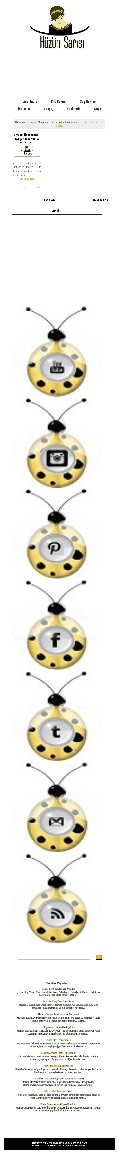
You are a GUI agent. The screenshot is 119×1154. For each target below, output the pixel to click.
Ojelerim (24, 108)
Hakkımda (74, 108)
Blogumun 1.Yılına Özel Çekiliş (58, 1026)
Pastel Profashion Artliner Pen (58, 1064)
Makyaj (48, 108)
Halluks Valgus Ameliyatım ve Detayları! (58, 1013)
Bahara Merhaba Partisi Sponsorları (58, 1052)
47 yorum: (36, 190)
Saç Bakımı (88, 101)
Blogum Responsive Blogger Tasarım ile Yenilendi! (25, 139)
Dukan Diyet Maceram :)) (58, 1039)
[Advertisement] (59, 74)
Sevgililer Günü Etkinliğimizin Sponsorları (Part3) (58, 1077)
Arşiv (97, 108)
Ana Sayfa (30, 101)
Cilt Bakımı (59, 101)
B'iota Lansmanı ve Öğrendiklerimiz (58, 1103)
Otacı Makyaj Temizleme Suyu (58, 1000)
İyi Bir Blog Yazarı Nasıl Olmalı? (58, 987)
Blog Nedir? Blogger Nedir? (58, 1090)
